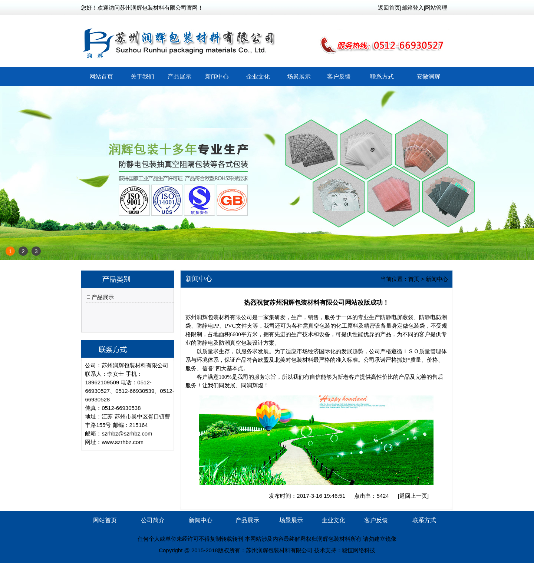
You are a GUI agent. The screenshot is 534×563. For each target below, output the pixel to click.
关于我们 (142, 76)
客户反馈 (339, 76)
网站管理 (436, 7)
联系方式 (382, 76)
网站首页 (101, 76)
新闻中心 (217, 76)
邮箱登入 (413, 7)
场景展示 (299, 76)
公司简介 (153, 520)
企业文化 (258, 76)
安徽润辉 (428, 76)
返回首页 (389, 7)
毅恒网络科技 (358, 550)
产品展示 (179, 76)
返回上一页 (413, 496)
